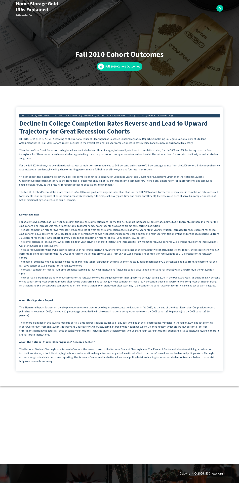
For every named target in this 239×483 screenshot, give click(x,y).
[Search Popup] (219, 8)
